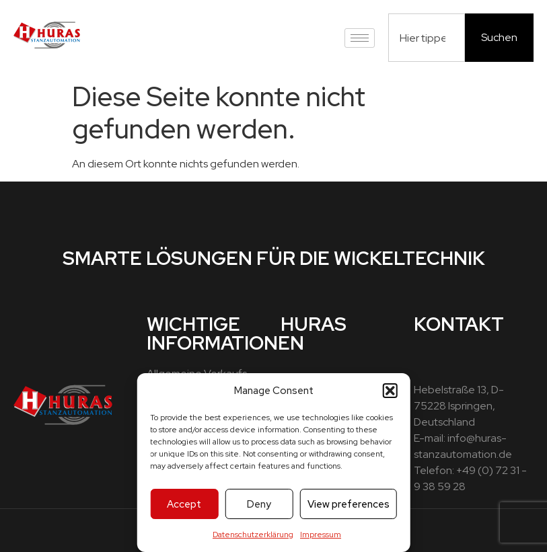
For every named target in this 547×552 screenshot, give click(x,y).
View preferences (348, 504)
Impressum (320, 534)
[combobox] (426, 37)
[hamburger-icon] (359, 38)
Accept (184, 504)
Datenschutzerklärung (253, 534)
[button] (390, 390)
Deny (259, 504)
